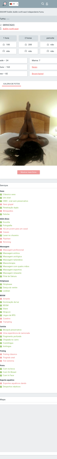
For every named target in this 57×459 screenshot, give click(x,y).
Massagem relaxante (12, 273)
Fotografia (7, 225)
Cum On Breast (9, 372)
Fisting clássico (10, 354)
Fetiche (6, 214)
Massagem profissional (13, 250)
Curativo (6, 318)
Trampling (7, 322)
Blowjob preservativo (12, 330)
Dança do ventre (10, 287)
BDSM (5, 305)
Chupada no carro (11, 340)
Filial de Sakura (10, 276)
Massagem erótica (11, 253)
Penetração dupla (10, 207)
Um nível (7, 198)
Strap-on (6, 312)
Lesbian (6, 291)
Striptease (7, 284)
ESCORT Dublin (6, 12)
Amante (6, 299)
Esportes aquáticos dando (14, 383)
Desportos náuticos (11, 386)
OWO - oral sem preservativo (15, 201)
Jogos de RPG (9, 315)
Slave (5, 308)
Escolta (6, 222)
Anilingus (7, 346)
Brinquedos (8, 211)
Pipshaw (6, 238)
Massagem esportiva (12, 270)
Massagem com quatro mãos (16, 266)
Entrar (47, 3)
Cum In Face (8, 375)
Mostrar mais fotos (28, 172)
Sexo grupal (8, 204)
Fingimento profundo (12, 336)
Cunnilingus (8, 343)
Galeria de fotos (11, 84)
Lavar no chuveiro (11, 235)
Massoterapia (9, 263)
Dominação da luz (11, 302)
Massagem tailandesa (12, 260)
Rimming (7, 242)
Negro (34, 67)
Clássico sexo (9, 194)
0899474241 (9, 25)
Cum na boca (9, 369)
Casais (6, 232)
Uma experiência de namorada (16, 333)
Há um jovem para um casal (15, 229)
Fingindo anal (9, 357)
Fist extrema (8, 361)
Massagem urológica (12, 256)
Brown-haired (37, 74)
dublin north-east (20, 12)
